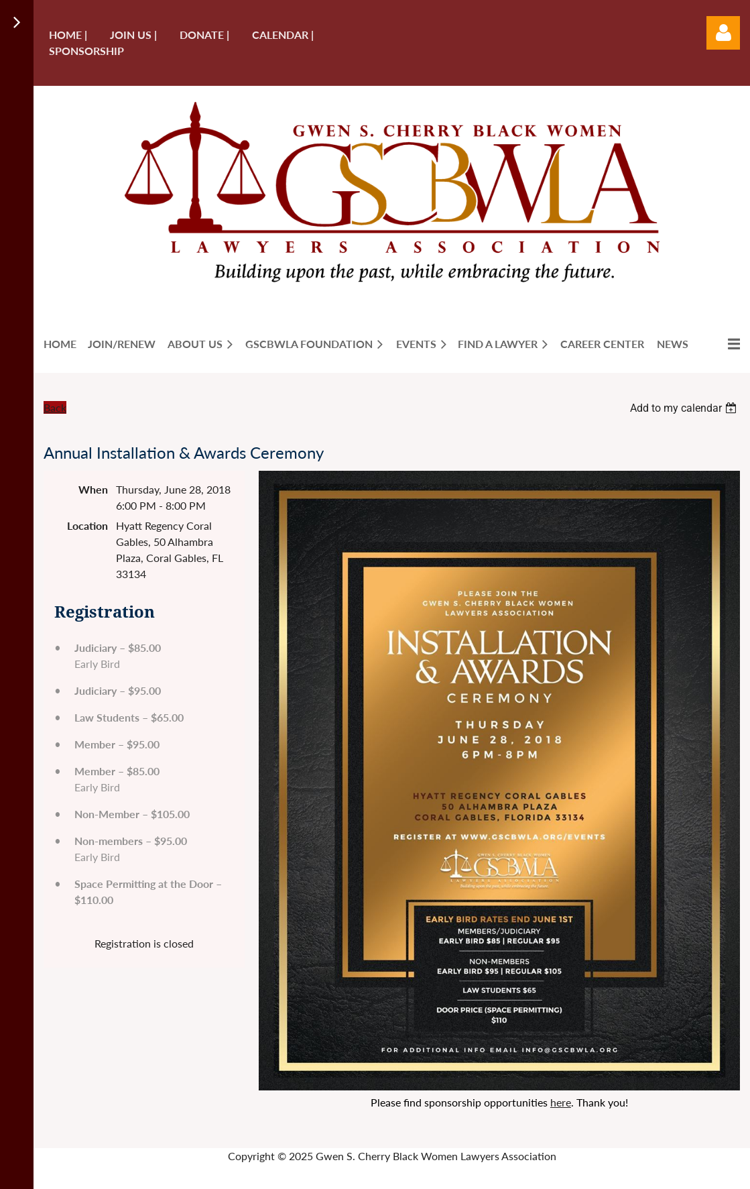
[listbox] (685, 408)
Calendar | (283, 34)
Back (55, 407)
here (560, 1102)
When (93, 489)
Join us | (133, 34)
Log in (723, 33)
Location (87, 525)
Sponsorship (86, 50)
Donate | (204, 34)
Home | (68, 34)
